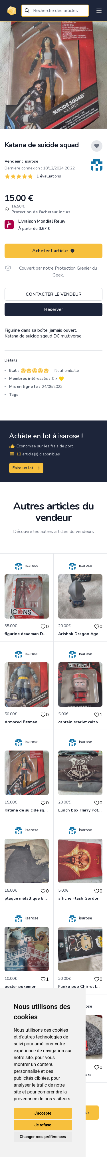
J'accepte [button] (42, 1113)
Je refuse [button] (42, 1125)
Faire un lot (27, 468)
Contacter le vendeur (54, 294)
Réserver (53, 309)
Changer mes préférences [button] (43, 1136)
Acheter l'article (53, 251)
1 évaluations (49, 176)
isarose (31, 161)
